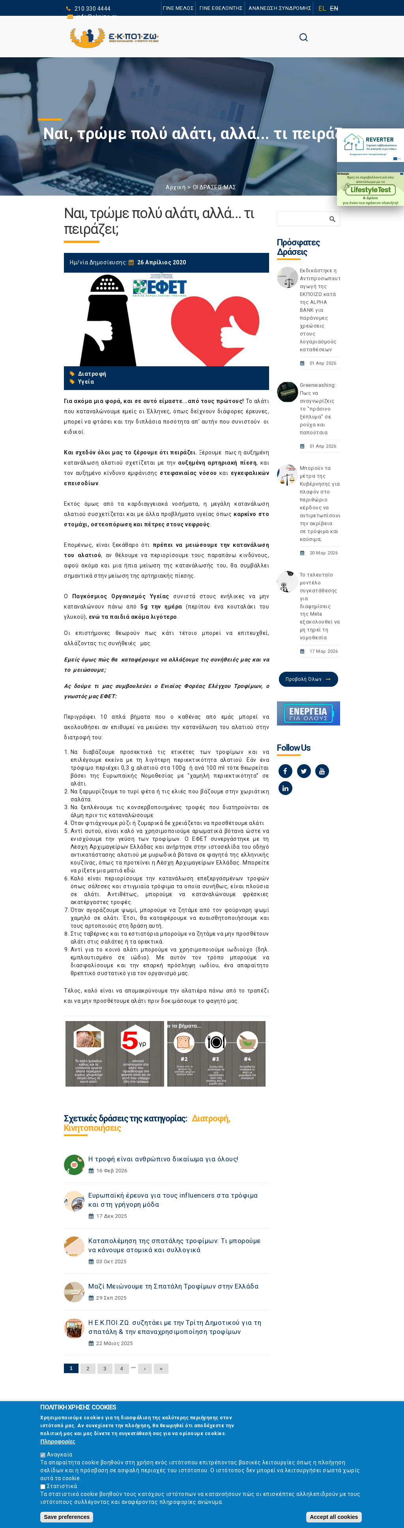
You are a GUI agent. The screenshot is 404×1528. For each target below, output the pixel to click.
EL (322, 8)
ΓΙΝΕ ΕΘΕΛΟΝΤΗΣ (221, 8)
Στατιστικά (62, 1486)
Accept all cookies (334, 1517)
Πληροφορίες (57, 1442)
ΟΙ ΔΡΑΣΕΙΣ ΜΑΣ (214, 187)
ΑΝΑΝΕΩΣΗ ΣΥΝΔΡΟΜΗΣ (280, 8)
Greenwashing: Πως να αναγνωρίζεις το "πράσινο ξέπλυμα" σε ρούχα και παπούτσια (318, 408)
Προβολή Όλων (304, 679)
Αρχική (175, 187)
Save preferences (67, 1517)
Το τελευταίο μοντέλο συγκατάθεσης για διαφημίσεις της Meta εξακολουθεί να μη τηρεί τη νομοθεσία (320, 606)
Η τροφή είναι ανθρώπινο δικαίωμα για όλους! (163, 1159)
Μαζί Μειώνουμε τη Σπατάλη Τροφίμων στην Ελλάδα (173, 1286)
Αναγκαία (60, 1455)
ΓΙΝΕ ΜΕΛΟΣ (178, 8)
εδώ (129, 870)
